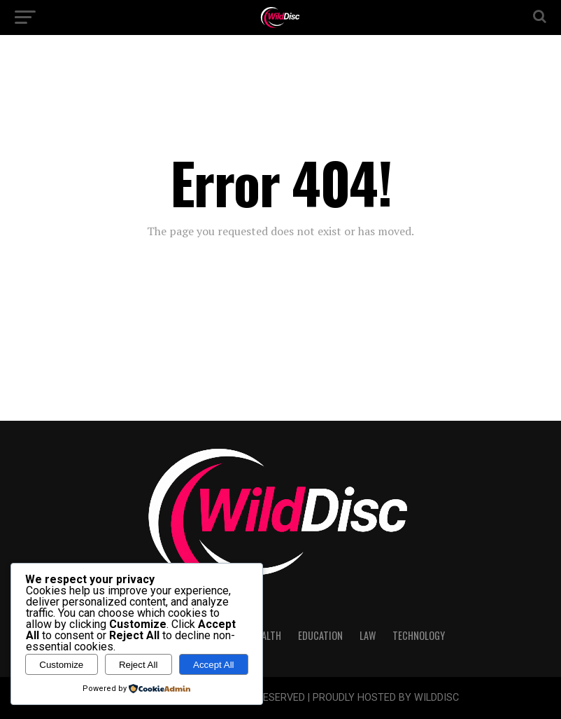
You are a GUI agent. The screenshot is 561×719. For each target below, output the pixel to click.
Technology (418, 635)
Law (368, 635)
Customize (61, 664)
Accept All (213, 664)
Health (266, 635)
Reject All (138, 664)
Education (320, 635)
